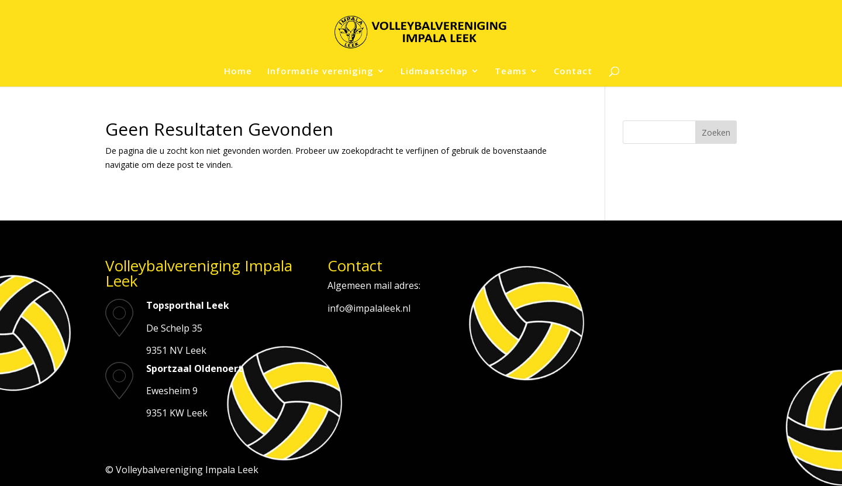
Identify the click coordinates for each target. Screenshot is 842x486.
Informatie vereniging (320, 72)
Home (238, 72)
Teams (511, 72)
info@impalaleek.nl (368, 308)
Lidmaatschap (434, 72)
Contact (573, 72)
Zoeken (716, 132)
